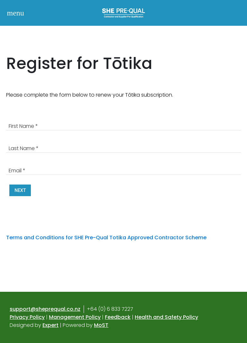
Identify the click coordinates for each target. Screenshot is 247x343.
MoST (101, 325)
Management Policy (75, 317)
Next (20, 190)
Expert (50, 325)
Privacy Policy (27, 317)
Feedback (118, 317)
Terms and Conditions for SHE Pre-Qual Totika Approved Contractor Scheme (107, 237)
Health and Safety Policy (166, 317)
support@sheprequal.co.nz (45, 309)
